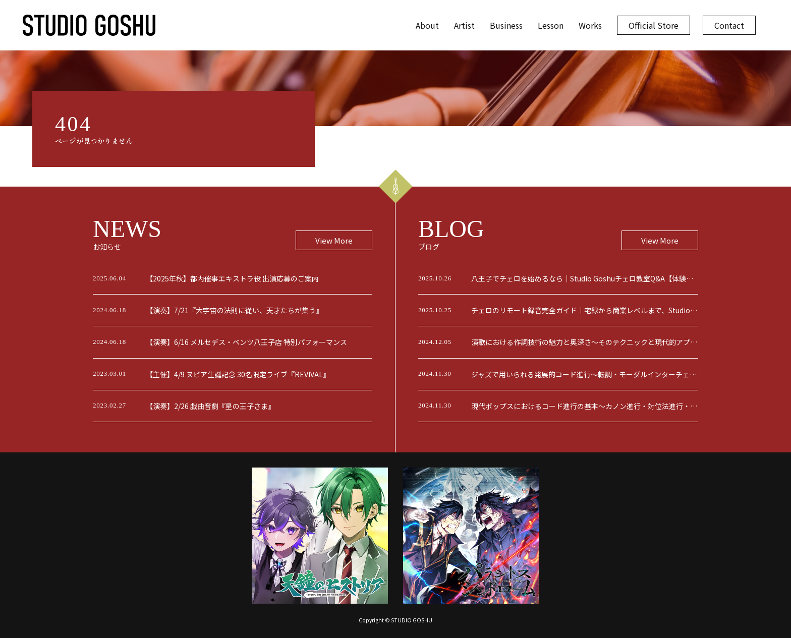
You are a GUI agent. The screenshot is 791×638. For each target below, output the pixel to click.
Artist (464, 25)
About (427, 25)
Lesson (550, 25)
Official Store (654, 25)
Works (590, 25)
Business (506, 25)
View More (334, 240)
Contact (729, 25)
